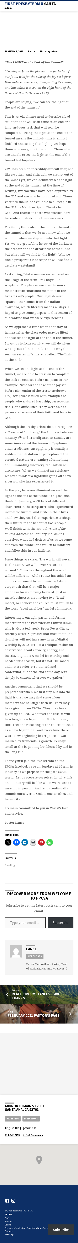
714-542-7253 (12, 1135)
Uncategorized (49, 51)
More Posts (35, 956)
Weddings (9, 1234)
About (8, 1214)
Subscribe (60, 922)
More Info (13, 1118)
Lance (31, 51)
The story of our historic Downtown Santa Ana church (29, 1228)
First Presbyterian (30, 6)
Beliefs (8, 1224)
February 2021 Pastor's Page (33, 1015)
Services (8, 1221)
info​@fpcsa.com (33, 1135)
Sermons (9, 1231)
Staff (7, 1218)
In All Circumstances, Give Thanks (36, 996)
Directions (31, 1118)
